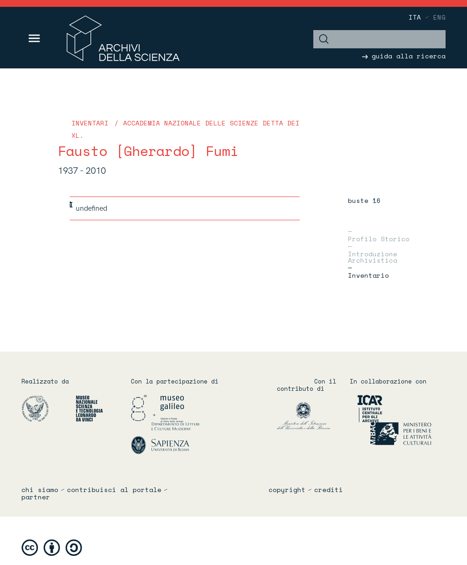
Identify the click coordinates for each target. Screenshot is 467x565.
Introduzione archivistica (372, 256)
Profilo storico (379, 238)
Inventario (368, 274)
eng (439, 17)
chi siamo (39, 489)
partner (35, 497)
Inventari (90, 123)
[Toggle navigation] (34, 38)
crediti (328, 489)
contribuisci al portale (114, 489)
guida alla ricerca (404, 56)
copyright (287, 489)
